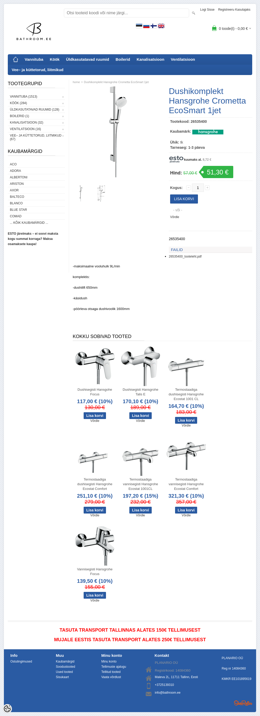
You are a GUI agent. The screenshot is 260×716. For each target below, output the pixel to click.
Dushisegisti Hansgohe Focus (95, 392)
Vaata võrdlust (111, 677)
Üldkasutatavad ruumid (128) (34, 109)
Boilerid (123, 59)
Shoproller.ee (243, 703)
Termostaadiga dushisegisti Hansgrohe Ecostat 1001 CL (186, 394)
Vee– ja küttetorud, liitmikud (37, 69)
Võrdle (174, 217)
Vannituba (34, 59)
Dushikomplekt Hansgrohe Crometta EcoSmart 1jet (116, 82)
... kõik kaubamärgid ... (29, 223)
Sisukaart (62, 677)
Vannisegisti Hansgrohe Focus (94, 571)
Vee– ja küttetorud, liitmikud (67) (35, 137)
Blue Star (18, 210)
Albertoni (19, 177)
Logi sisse (207, 9)
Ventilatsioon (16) (25, 129)
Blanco (16, 203)
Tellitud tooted (111, 672)
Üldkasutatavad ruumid (87, 59)
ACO (13, 164)
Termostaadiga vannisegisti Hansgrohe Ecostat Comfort (186, 484)
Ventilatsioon (183, 59)
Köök (55, 59)
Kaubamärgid (65, 661)
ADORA (15, 171)
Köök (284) (18, 103)
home (76, 82)
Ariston (17, 184)
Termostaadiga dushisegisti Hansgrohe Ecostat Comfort (94, 484)
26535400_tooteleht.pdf (185, 256)
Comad (16, 216)
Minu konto (109, 661)
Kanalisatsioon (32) (26, 122)
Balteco (17, 197)
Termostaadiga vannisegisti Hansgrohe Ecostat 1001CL (140, 484)
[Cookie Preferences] (7, 708)
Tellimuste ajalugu (113, 666)
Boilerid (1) (19, 116)
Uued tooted (64, 672)
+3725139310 (164, 685)
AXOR (14, 190)
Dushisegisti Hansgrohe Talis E (140, 392)
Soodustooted (65, 666)
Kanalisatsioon (150, 59)
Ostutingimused (21, 661)
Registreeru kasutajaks (234, 9)
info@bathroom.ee (168, 692)
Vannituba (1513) (23, 96)
